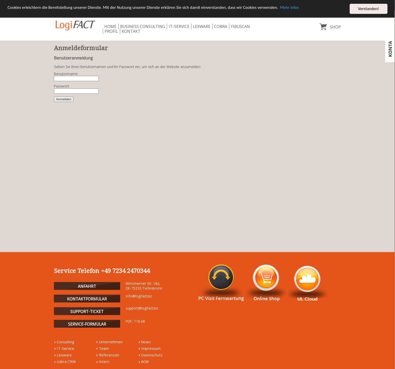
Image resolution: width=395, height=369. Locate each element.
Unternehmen (111, 341)
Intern (104, 361)
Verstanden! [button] (368, 8)
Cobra (220, 26)
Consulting (65, 341)
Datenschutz (152, 354)
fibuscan (240, 26)
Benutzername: (66, 74)
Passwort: (62, 86)
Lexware (201, 26)
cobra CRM (66, 361)
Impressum (150, 348)
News (146, 341)
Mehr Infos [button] (289, 7)
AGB (145, 361)
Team (104, 348)
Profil (111, 31)
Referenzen (109, 354)
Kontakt (131, 31)
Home (110, 26)
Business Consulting (142, 26)
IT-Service (179, 26)
